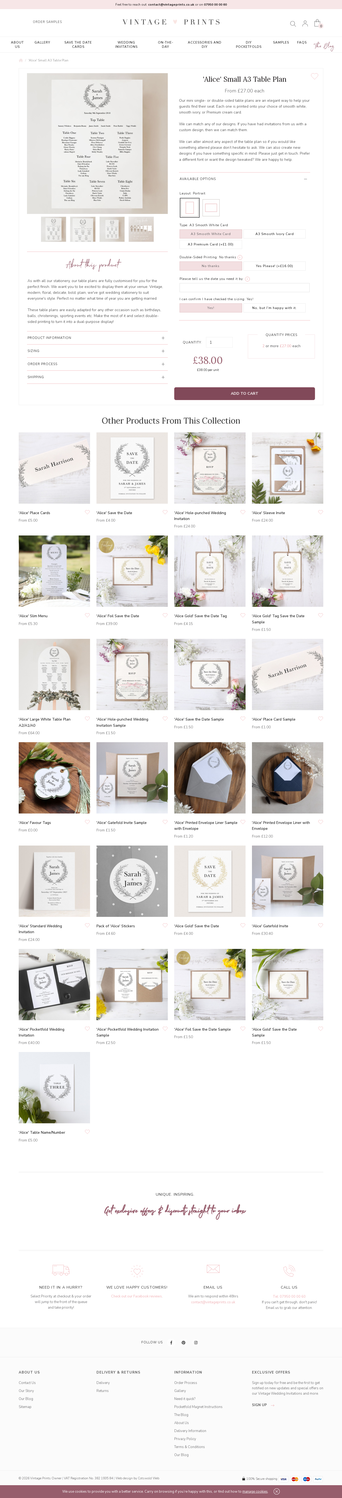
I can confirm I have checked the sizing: (213, 299)
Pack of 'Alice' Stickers (115, 926)
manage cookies (255, 1491)
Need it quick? (184, 1399)
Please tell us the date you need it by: (212, 279)
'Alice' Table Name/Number (42, 1132)
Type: (184, 225)
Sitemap (25, 1407)
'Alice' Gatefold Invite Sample (121, 822)
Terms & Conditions (189, 1447)
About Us (17, 44)
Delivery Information (190, 1431)
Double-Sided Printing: (199, 257)
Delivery (103, 1382)
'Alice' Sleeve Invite (268, 512)
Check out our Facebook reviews (136, 1296)
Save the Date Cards (78, 44)
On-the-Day (165, 44)
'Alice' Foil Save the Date (117, 616)
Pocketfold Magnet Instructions (198, 1407)
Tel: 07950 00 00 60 (289, 1296)
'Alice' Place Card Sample (274, 719)
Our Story (26, 1391)
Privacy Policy (185, 1439)
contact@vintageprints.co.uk (213, 1302)
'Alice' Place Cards (34, 512)
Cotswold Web (148, 1478)
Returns (102, 1391)
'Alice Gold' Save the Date (196, 926)
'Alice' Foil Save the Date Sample (202, 1029)
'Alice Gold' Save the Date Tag (200, 616)
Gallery (42, 42)
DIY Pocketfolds (249, 44)
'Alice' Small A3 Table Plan (48, 60)
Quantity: (192, 342)
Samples (281, 42)
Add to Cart (244, 393)
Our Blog (26, 1399)
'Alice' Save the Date (114, 512)
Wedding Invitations (126, 44)
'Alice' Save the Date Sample (199, 719)
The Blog (325, 46)
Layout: (186, 193)
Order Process (185, 1382)
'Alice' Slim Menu (33, 616)
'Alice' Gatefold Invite (270, 926)
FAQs (302, 42)
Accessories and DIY (204, 44)
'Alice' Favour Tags (35, 822)
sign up (264, 1405)
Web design (124, 1478)
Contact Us (27, 1382)
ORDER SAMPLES (47, 22)
